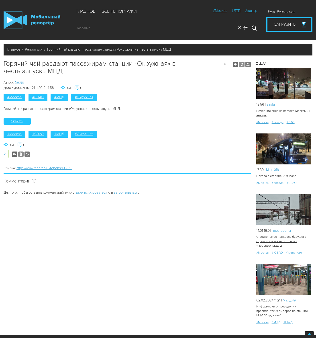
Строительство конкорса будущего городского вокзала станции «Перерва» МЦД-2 (281, 241)
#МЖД (288, 322)
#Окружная (84, 97)
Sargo (19, 82)
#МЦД (59, 97)
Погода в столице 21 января (276, 176)
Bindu (271, 104)
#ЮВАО (277, 252)
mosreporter (282, 231)
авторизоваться (126, 193)
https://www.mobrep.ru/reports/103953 (44, 168)
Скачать (17, 121)
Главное (85, 11)
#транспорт (294, 252)
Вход (271, 11)
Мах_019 (272, 170)
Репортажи (34, 49)
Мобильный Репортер (32, 20)
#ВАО (291, 122)
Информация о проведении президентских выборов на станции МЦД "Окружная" (282, 311)
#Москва (220, 10)
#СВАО (38, 97)
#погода (277, 122)
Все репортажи (119, 11)
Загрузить (285, 24)
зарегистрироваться (91, 193)
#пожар (251, 10)
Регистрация (286, 11)
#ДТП (236, 10)
